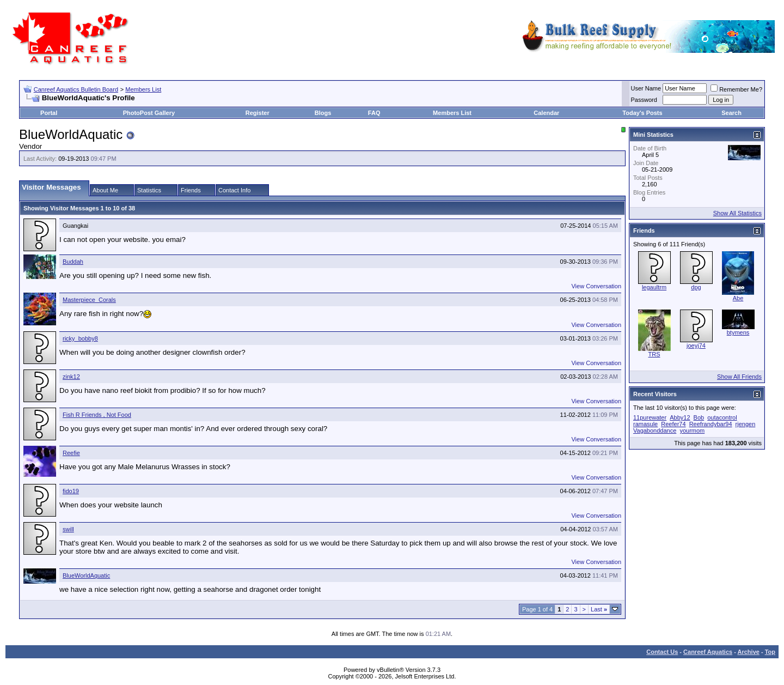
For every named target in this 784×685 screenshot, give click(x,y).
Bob (699, 417)
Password (644, 99)
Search (731, 113)
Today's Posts (642, 113)
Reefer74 (673, 424)
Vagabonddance (654, 430)
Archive (748, 651)
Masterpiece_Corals (89, 299)
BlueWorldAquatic (86, 575)
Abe (738, 298)
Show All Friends (739, 376)
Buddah (73, 261)
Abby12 (680, 417)
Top (770, 651)
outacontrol (722, 417)
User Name (646, 88)
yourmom (692, 430)
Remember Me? (736, 89)
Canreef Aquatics (707, 651)
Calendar (546, 113)
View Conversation (596, 286)
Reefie (71, 453)
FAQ (374, 113)
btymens (738, 332)
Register (258, 113)
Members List (143, 89)
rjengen (746, 424)
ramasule (645, 424)
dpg (696, 287)
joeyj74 (696, 345)
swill (68, 529)
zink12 (71, 376)
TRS (654, 354)
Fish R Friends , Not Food (97, 414)
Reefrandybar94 (710, 424)
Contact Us (662, 651)
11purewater (649, 417)
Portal (48, 113)
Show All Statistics (737, 213)
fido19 (71, 491)
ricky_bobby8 (80, 338)
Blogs (323, 113)
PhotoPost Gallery (149, 113)
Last (599, 609)
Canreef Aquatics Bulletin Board (76, 89)
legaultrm (654, 287)
